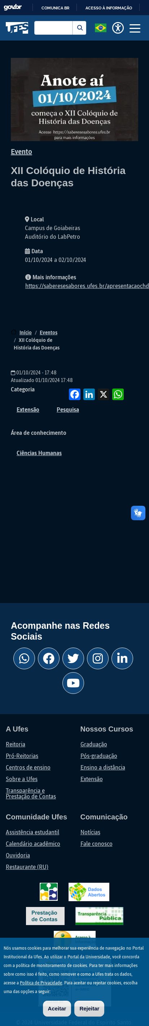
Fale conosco (96, 843)
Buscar (79, 28)
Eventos (48, 332)
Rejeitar (89, 1008)
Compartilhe (132, 394)
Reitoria (15, 744)
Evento (21, 151)
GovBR (13, 7)
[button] (100, 27)
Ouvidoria (18, 855)
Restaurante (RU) (27, 866)
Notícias (90, 832)
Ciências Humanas (39, 453)
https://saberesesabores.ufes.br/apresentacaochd (87, 285)
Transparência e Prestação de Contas (31, 793)
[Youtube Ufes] (73, 683)
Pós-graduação (98, 755)
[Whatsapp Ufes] (24, 658)
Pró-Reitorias (22, 755)
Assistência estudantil (32, 832)
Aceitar (57, 1008)
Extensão (28, 409)
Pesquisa (68, 409)
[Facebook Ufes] (48, 658)
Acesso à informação (109, 7)
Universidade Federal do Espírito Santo (17, 28)
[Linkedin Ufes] (122, 658)
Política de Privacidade (41, 982)
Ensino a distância (102, 767)
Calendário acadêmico (33, 843)
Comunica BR (55, 7)
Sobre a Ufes (22, 779)
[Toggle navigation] (135, 28)
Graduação (93, 744)
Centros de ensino (28, 767)
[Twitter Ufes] (73, 658)
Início (25, 332)
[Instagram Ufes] (98, 658)
